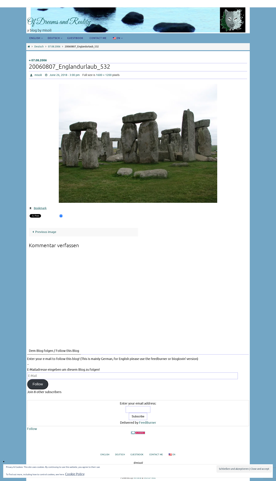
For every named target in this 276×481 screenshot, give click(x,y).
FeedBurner (147, 423)
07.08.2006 (54, 46)
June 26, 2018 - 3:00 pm (64, 75)
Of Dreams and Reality (59, 22)
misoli (38, 75)
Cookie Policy (74, 474)
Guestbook (137, 454)
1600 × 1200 (104, 75)
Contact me (156, 454)
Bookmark (40, 208)
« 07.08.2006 (38, 60)
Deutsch (39, 46)
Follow (38, 384)
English (105, 454)
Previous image (43, 232)
